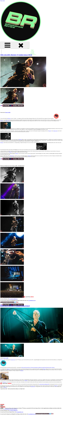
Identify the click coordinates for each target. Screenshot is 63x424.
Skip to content (2, 0)
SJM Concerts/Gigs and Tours (25, 367)
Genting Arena (7, 120)
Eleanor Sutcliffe (7, 112)
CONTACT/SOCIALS (32, 54)
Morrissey (9, 118)
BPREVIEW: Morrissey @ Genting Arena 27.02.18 (15, 306)
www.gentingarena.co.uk (31, 300)
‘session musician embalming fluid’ (44, 384)
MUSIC (32, 49)
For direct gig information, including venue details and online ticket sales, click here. (42, 367)
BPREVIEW (32, 53)
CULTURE (32, 51)
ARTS (32, 50)
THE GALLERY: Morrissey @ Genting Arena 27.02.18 (16, 55)
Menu (15, 45)
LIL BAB (32, 52)
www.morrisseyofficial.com (13, 410)
